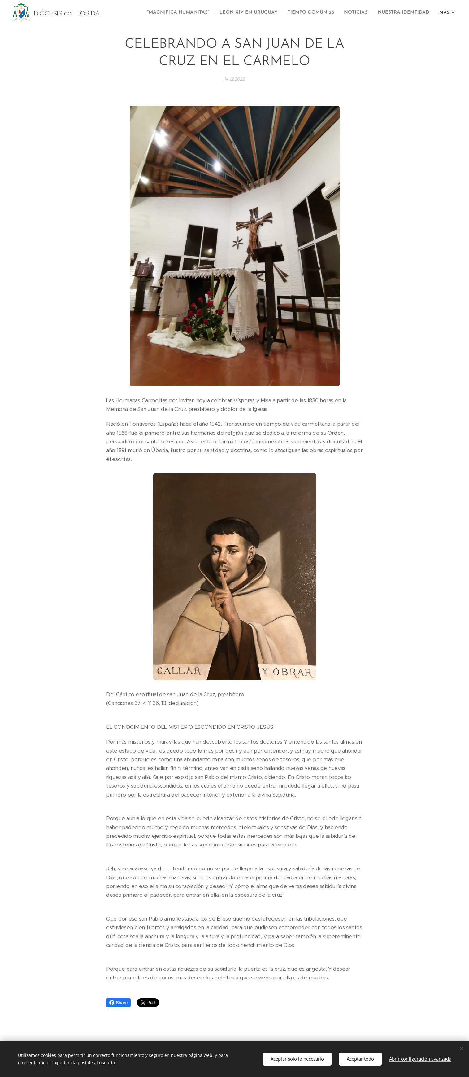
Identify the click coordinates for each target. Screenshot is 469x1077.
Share (118, 1002)
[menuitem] (187, 12)
